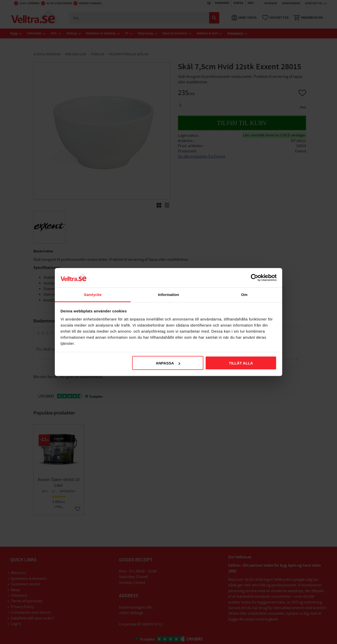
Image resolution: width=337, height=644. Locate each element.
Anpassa (168, 363)
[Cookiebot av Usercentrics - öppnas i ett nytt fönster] (254, 278)
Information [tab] (168, 294)
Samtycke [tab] (93, 294)
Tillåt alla (241, 363)
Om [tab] (244, 294)
